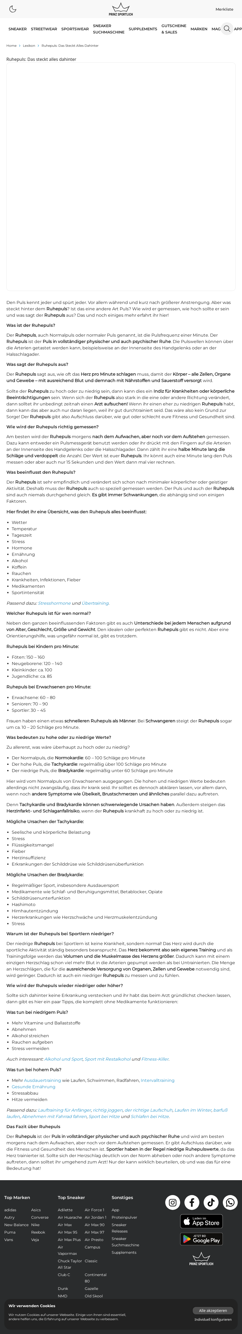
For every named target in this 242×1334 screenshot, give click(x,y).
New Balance (16, 1104)
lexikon (29, 46)
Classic (91, 1140)
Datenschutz (224, 1222)
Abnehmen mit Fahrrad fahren (54, 996)
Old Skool (94, 1175)
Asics (36, 1089)
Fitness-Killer (154, 938)
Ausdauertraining (42, 960)
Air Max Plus (69, 1119)
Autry (9, 1097)
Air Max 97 (94, 1111)
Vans (8, 1119)
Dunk (63, 1168)
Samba (91, 1183)
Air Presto (94, 1119)
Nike (35, 1104)
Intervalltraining (158, 960)
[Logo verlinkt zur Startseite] (121, 9)
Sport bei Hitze (104, 996)
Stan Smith (95, 1190)
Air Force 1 (94, 1089)
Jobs (202, 1222)
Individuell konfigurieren (213, 1320)
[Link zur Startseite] (201, 1138)
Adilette (65, 1089)
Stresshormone (54, 482)
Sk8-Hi (64, 1190)
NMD (62, 1175)
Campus (92, 1126)
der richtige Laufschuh (148, 989)
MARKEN (199, 29)
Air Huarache (70, 1097)
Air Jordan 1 (95, 1097)
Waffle (91, 1198)
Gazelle (91, 1168)
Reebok (38, 1111)
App (238, 29)
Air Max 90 (94, 1104)
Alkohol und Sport (63, 938)
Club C (64, 1154)
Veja (35, 1119)
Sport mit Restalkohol (107, 938)
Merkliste (224, 9)
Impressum (180, 1222)
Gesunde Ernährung (33, 966)
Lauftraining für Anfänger (64, 989)
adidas (10, 1089)
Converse (40, 1097)
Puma (9, 1111)
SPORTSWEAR (75, 29)
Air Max (65, 1104)
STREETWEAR (44, 29)
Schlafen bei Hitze (150, 996)
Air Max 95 (67, 1111)
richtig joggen (108, 989)
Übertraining (95, 482)
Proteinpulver (124, 1097)
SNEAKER (18, 29)
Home (11, 46)
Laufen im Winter (192, 989)
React (63, 1183)
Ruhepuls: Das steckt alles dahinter (70, 46)
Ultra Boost (68, 1198)
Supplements (143, 29)
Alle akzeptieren (213, 1310)
